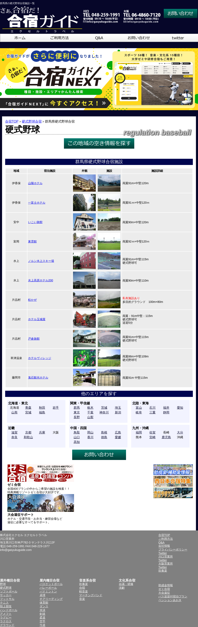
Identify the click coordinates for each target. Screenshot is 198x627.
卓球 (42, 595)
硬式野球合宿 (32, 121)
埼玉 (118, 407)
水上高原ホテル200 (40, 280)
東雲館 (32, 241)
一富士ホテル (36, 202)
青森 (28, 407)
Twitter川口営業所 (165, 555)
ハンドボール (8, 610)
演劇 (122, 587)
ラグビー (6, 617)
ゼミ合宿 (164, 589)
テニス (4, 602)
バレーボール (48, 587)
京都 (28, 432)
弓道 (42, 625)
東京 (77, 412)
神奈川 (104, 412)
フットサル (7, 599)
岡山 (90, 432)
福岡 (139, 432)
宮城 (28, 412)
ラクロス (6, 621)
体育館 (44, 602)
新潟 (118, 412)
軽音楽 (83, 591)
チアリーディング (51, 599)
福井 (166, 407)
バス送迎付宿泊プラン (172, 596)
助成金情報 (165, 585)
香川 (90, 437)
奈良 (14, 437)
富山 (139, 407)
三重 (152, 412)
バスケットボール (51, 584)
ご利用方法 (165, 538)
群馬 (77, 407)
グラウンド (7, 625)
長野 (77, 417)
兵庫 (42, 432)
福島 (42, 412)
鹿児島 (166, 437)
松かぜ (32, 299)
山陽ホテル (35, 183)
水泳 (42, 610)
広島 (118, 432)
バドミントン (48, 591)
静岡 (166, 412)
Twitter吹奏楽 (162, 569)
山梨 (90, 417)
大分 (180, 432)
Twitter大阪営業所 (165, 562)
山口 (77, 437)
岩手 (56, 407)
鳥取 (77, 432)
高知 (77, 442)
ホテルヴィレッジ (39, 358)
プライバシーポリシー (172, 549)
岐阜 (139, 412)
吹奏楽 (83, 584)
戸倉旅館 (34, 338)
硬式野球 (6, 587)
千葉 (90, 412)
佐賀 (152, 432)
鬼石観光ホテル (38, 377)
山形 (14, 412)
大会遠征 (164, 592)
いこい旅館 (35, 222)
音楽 (82, 599)
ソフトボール (8, 591)
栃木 (90, 407)
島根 (104, 432)
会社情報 (164, 545)
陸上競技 (6, 606)
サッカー (6, 595)
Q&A (161, 542)
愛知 (180, 407)
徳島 (104, 437)
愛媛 (118, 437)
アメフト (6, 613)
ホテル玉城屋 (36, 319)
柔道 (42, 617)
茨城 (104, 407)
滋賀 (14, 432)
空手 (42, 621)
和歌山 (28, 437)
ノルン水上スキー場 (41, 261)
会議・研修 (126, 584)
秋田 (42, 407)
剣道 (42, 613)
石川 (152, 407)
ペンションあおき (170, 600)
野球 (3, 584)
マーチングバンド (90, 595)
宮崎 (152, 437)
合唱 (82, 587)
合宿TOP (12, 121)
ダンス (44, 606)
